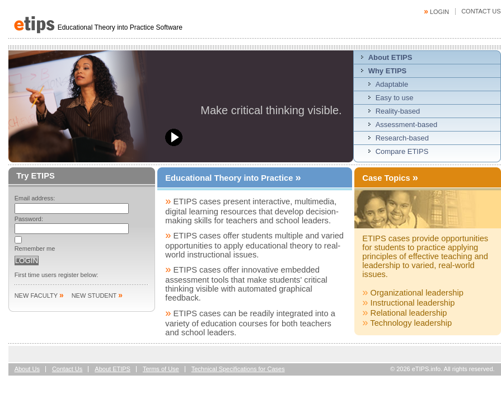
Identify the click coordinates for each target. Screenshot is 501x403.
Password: (29, 218)
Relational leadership (404, 312)
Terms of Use (161, 368)
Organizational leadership (412, 292)
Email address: (35, 198)
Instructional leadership (408, 302)
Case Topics (390, 177)
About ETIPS (112, 368)
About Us (27, 368)
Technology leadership (407, 322)
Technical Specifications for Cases (238, 368)
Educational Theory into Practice (233, 178)
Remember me (35, 248)
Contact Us (481, 11)
